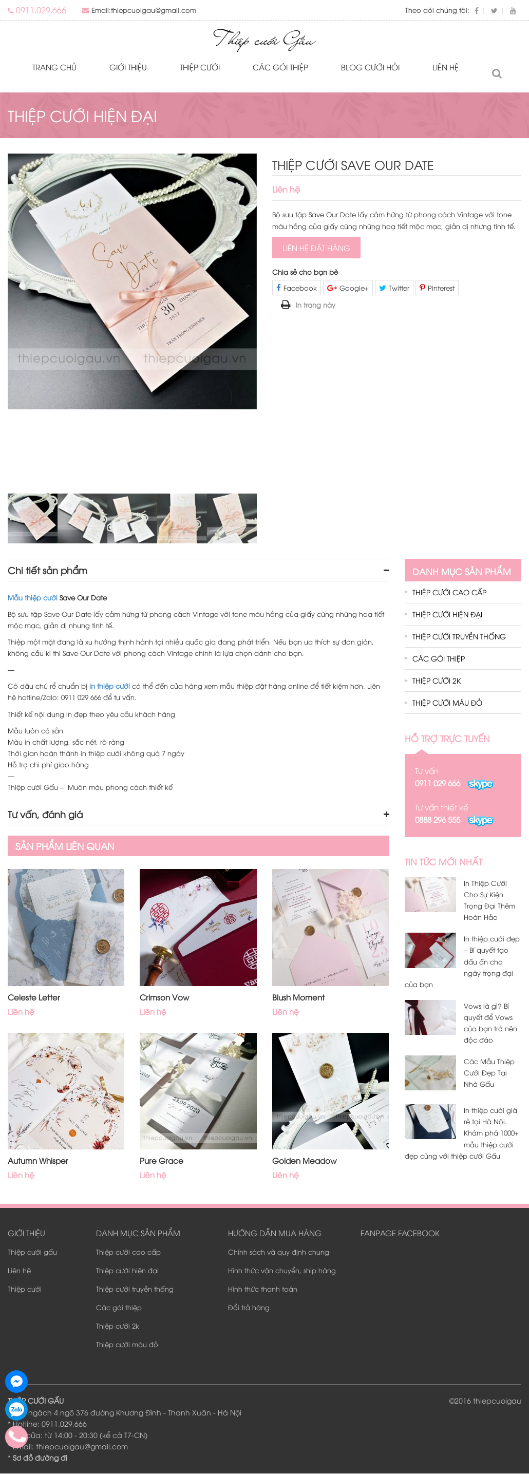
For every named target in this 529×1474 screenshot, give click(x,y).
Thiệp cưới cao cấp (449, 592)
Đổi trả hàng (249, 1307)
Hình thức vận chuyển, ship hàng (282, 1270)
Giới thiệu (128, 67)
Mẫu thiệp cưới (33, 597)
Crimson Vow (164, 997)
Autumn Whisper (38, 1161)
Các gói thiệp (280, 67)
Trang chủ (54, 67)
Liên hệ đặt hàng (316, 248)
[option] (132, 282)
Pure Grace (161, 1161)
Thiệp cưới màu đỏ (447, 703)
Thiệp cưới (200, 67)
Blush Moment (298, 997)
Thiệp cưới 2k (436, 681)
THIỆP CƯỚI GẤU (36, 1401)
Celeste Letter (34, 997)
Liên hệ (445, 67)
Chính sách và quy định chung (278, 1252)
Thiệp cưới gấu (32, 1252)
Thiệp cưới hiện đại (447, 614)
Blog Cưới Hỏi (370, 67)
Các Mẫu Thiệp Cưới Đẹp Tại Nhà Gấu (489, 1073)
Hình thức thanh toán (262, 1289)
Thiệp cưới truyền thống (459, 636)
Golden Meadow (304, 1161)
